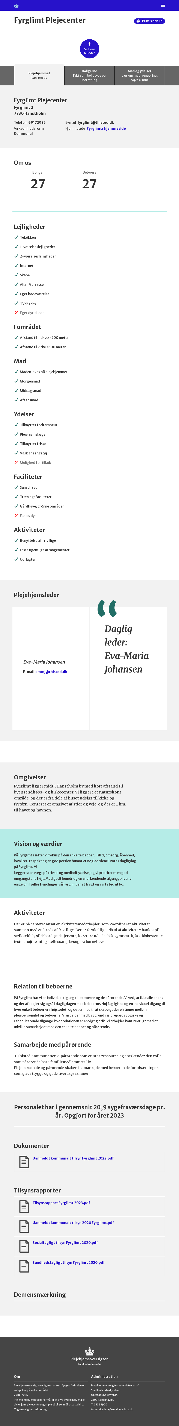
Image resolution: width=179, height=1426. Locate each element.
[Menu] (163, 5)
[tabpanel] (89, 711)
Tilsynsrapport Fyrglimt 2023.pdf (54, 1206)
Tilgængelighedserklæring (30, 1409)
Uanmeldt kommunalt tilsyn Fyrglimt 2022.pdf (66, 1162)
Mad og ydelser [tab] (140, 75)
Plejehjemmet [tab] (39, 75)
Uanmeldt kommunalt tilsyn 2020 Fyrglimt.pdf (66, 1226)
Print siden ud (149, 21)
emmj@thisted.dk (51, 672)
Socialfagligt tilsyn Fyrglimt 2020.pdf (58, 1246)
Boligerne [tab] (89, 75)
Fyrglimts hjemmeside (106, 128)
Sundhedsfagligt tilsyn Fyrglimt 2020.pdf (61, 1266)
